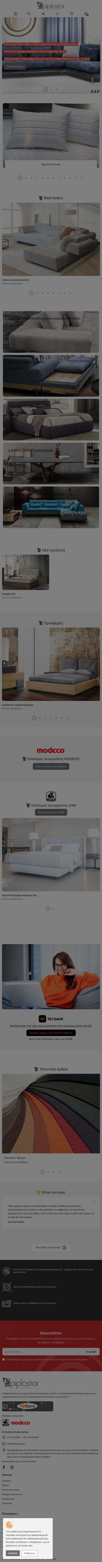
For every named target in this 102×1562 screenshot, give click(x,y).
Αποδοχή (12, 1553)
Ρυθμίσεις (29, 1553)
